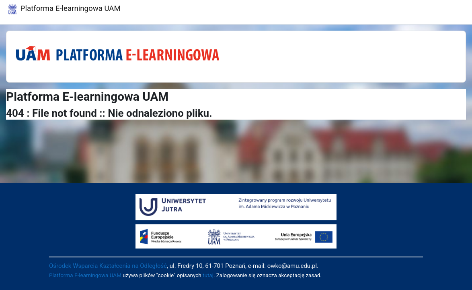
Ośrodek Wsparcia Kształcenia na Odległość (108, 265)
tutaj (208, 275)
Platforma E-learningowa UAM (85, 275)
